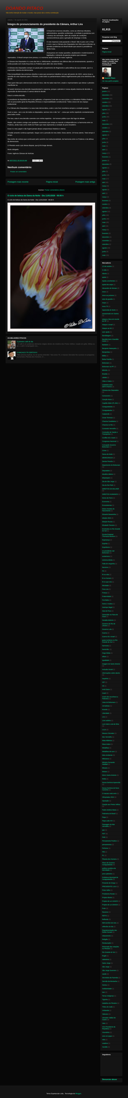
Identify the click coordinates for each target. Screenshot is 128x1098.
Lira (103, 717)
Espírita (104, 543)
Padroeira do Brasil (108, 813)
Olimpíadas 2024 (108, 797)
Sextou (104, 985)
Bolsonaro (105, 363)
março (104, 153)
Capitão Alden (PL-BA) (110, 403)
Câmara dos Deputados (110, 390)
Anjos (104, 303)
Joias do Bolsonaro (108, 702)
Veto (103, 1023)
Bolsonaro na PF (108, 366)
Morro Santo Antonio (109, 775)
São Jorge (105, 967)
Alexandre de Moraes (109, 288)
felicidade (105, 585)
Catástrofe (105, 414)
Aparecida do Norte (109, 310)
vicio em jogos (107, 1036)
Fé (103, 571)
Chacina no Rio (107, 425)
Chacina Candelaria (109, 421)
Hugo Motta (106, 653)
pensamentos (107, 844)
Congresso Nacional (109, 441)
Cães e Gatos (107, 381)
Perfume (105, 848)
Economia (105, 501)
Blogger (78, 1093)
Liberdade (105, 713)
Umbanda (105, 1010)
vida (103, 1039)
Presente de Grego (108, 883)
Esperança (106, 540)
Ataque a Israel (107, 325)
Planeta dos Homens (109, 859)
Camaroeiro (106, 396)
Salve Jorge (106, 963)
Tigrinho (105, 999)
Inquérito (105, 678)
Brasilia (104, 374)
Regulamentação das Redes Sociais (109, 931)
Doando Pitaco (109, 78)
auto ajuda (105, 332)
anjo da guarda (107, 299)
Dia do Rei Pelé (107, 485)
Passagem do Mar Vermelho (108, 825)
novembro (105, 98)
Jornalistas (106, 706)
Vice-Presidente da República (108, 1028)
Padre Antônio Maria (109, 810)
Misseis (104, 768)
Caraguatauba (107, 410)
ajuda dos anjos (107, 284)
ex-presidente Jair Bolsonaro (108, 552)
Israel (104, 693)
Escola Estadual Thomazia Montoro (108, 535)
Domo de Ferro (107, 498)
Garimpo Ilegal (107, 607)
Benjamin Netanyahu (109, 348)
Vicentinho (105, 1032)
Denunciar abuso (109, 1079)
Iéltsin (104, 656)
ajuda (104, 277)
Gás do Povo (106, 611)
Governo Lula (107, 629)
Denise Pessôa (107, 461)
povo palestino (107, 874)
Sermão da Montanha (109, 981)
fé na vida (105, 574)
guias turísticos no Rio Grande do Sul (109, 641)
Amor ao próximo (108, 295)
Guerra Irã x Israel (108, 636)
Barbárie (105, 345)
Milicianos (105, 759)
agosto (104, 109)
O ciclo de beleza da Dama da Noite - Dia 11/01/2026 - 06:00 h (36, 196)
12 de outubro (107, 266)
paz (103, 830)
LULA (104, 730)
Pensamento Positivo (109, 841)
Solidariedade (107, 989)
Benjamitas (106, 352)
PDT (103, 834)
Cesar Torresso (107, 418)
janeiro (104, 91)
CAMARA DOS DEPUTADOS (107, 386)
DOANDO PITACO (24, 8)
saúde (104, 974)
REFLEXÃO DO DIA (109, 923)
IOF (103, 682)
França (104, 593)
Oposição (105, 801)
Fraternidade (106, 596)
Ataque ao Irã (107, 328)
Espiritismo (106, 547)
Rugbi (104, 956)
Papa (104, 817)
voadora (105, 1043)
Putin (104, 908)
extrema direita (107, 560)
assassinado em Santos (110, 314)
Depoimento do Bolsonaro (111, 465)
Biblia (104, 356)
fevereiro (105, 157)
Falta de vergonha (108, 564)
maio (104, 120)
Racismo (105, 912)
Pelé (103, 837)
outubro (104, 102)
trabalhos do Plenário (109, 1003)
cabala (104, 377)
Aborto (104, 273)
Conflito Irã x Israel (108, 438)
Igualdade (105, 660)
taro (103, 992)
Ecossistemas (107, 505)
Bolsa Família (107, 359)
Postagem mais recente (18, 182)
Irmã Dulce (106, 689)
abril (103, 150)
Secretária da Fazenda (110, 978)
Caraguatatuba (107, 407)
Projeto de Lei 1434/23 (110, 901)
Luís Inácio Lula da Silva (110, 724)
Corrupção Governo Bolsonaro (109, 446)
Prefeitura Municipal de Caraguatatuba (110, 878)
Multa (104, 779)
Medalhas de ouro (108, 751)
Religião (105, 939)
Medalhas (105, 748)
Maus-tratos (106, 744)
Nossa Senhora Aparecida (111, 782)
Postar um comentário (18, 172)
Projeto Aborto (107, 897)
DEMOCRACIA (107, 458)
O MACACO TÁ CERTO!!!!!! (27, 352)
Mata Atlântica (107, 740)
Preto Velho (106, 890)
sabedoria (105, 959)
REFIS (104, 916)
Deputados (106, 471)
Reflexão (105, 919)
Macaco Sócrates (108, 733)
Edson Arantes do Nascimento (108, 510)
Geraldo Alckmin (107, 620)
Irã (103, 686)
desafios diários (107, 474)
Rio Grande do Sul (108, 952)
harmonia (105, 646)
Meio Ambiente (107, 755)
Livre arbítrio (106, 720)
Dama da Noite (107, 454)
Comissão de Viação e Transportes (110, 433)
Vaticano (105, 1014)
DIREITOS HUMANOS (110, 494)
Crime (104, 450)
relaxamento (106, 936)
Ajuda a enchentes (108, 281)
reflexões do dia (107, 926)
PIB (103, 852)
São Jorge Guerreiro (109, 970)
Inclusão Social (107, 669)
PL (103, 855)
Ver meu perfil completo (110, 81)
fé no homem (106, 578)
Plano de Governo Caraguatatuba (108, 864)
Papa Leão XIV (107, 821)
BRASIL (105, 370)
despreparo (106, 478)
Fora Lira (105, 589)
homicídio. (105, 649)
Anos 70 (105, 306)
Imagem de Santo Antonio (111, 664)
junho (104, 117)
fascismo (105, 567)
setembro (105, 106)
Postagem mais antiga (85, 182)
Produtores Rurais (108, 894)
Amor (104, 292)
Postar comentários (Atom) (54, 190)
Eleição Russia (107, 522)
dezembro (105, 95)
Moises (104, 771)
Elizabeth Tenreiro (108, 525)
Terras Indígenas (108, 996)
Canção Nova (107, 399)
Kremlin (104, 709)
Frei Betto (105, 600)
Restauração (106, 943)
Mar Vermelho (107, 737)
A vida (104, 270)
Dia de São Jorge (108, 481)
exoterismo (106, 556)
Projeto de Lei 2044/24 (110, 905)
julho (104, 113)
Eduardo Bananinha (109, 514)
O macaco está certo (109, 793)
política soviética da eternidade (109, 869)
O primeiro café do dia (25, 342)
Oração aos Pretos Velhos (111, 804)
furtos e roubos (107, 604)
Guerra (104, 633)
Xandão (105, 1047)
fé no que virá (107, 582)
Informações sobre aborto (111, 673)
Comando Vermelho (109, 428)
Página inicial (52, 182)
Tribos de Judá (107, 1007)
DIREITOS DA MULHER (110, 489)
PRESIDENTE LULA (109, 886)
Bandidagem (106, 336)
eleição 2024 (106, 518)
